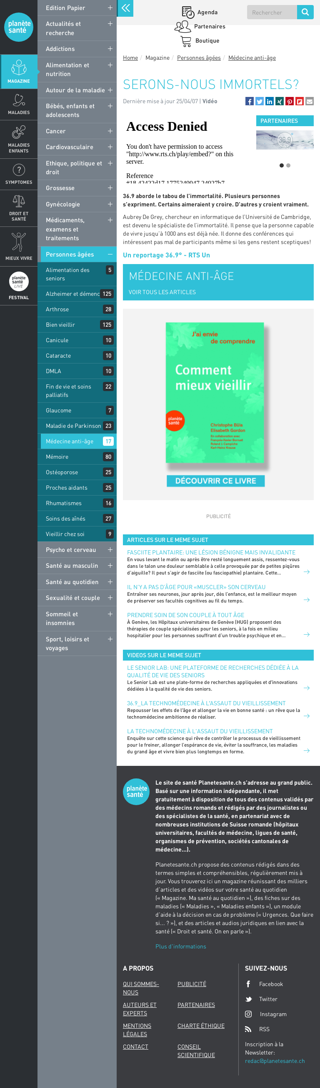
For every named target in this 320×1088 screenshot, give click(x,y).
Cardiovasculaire (69, 146)
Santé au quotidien (72, 581)
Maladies (19, 112)
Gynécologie (63, 204)
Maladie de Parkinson (73, 425)
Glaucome (58, 410)
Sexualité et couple (73, 597)
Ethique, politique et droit (74, 167)
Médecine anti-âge (69, 441)
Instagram (266, 1013)
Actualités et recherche (63, 28)
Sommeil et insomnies (62, 618)
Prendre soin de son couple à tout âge (185, 614)
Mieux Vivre (18, 258)
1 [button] (282, 165)
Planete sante (18, 27)
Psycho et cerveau (71, 549)
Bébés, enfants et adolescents (70, 110)
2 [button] (288, 165)
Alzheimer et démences (76, 293)
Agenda (207, 11)
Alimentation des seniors (68, 274)
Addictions (60, 48)
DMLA (53, 370)
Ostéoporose (62, 471)
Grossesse (60, 187)
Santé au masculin (72, 565)
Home (130, 57)
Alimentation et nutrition (67, 69)
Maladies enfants (19, 147)
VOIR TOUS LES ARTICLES (162, 291)
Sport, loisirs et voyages (67, 643)
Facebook (264, 984)
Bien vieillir (60, 324)
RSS (257, 1029)
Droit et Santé (18, 216)
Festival (19, 297)
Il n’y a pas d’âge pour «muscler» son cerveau (196, 586)
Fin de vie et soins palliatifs (68, 390)
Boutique (207, 40)
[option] (285, 140)
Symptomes (18, 182)
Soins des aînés (65, 518)
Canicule (57, 339)
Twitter (261, 999)
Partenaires (209, 26)
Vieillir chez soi (65, 533)
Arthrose (57, 309)
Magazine (19, 81)
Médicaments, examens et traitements (65, 228)
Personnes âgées (70, 254)
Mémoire (57, 456)
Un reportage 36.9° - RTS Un (166, 255)
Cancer (56, 131)
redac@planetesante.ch (275, 1060)
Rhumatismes (64, 502)
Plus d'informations (180, 946)
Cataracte (58, 355)
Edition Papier (65, 7)
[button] (249, 101)
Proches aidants (67, 487)
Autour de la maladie (75, 90)
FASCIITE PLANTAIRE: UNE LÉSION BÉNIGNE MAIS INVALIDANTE (211, 552)
